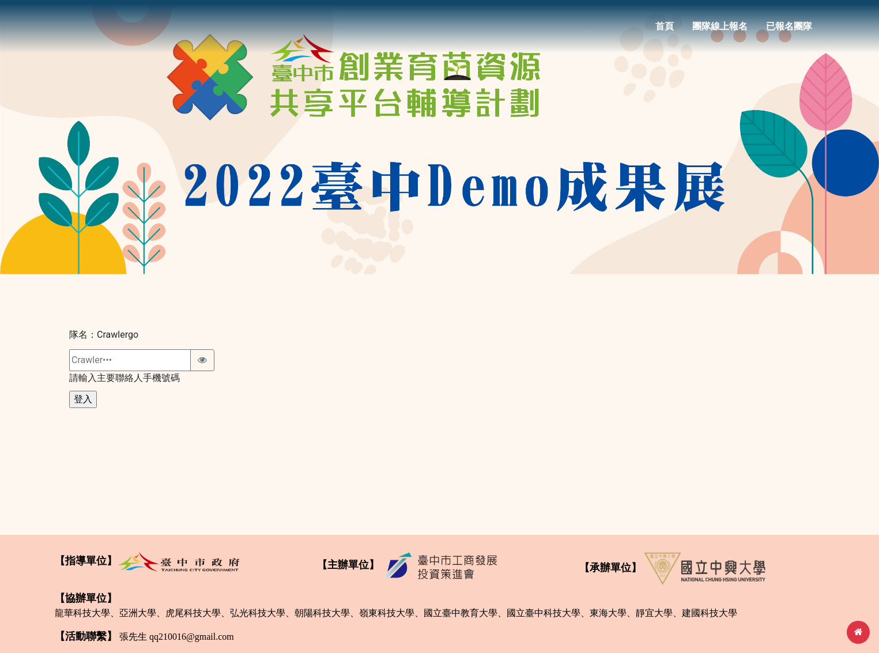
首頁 (664, 29)
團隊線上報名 (720, 29)
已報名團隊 (789, 29)
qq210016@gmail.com (191, 636)
